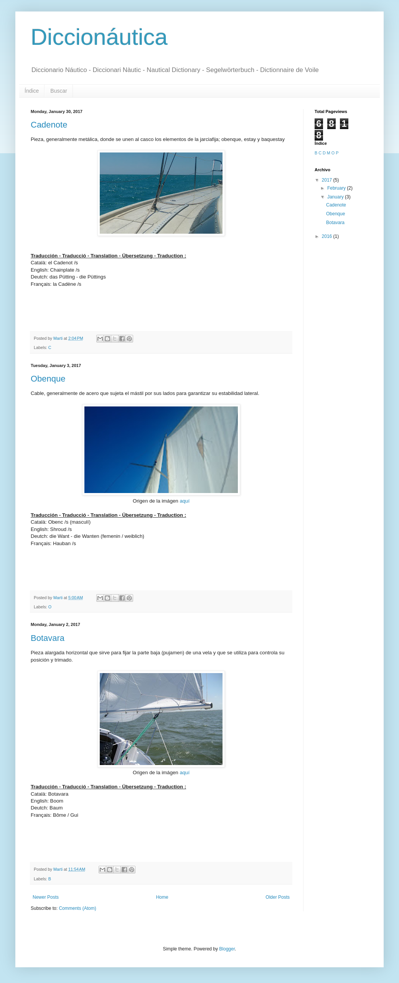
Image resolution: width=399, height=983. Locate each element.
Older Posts (277, 897)
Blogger (227, 949)
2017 (327, 180)
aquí (185, 501)
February (337, 188)
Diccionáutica (99, 37)
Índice (32, 91)
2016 (327, 236)
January (336, 197)
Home (162, 897)
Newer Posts (46, 897)
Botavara (47, 638)
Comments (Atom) (77, 908)
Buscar (58, 91)
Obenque (48, 378)
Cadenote (49, 124)
